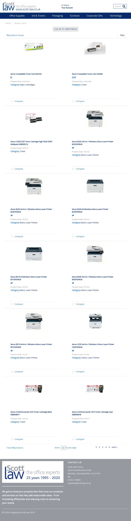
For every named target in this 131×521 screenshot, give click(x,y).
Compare (16, 101)
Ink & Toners (38, 15)
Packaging (57, 15)
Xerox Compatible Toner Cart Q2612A (26, 74)
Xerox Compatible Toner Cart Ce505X (87, 74)
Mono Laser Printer (90, 155)
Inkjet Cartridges (27, 84)
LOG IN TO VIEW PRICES (65, 29)
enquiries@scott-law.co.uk (79, 483)
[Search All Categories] (120, 6)
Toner (84, 84)
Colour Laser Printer (90, 357)
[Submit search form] (124, 6)
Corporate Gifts (95, 15)
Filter (122, 35)
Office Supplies (17, 15)
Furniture (75, 15)
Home (8, 23)
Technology (116, 15)
